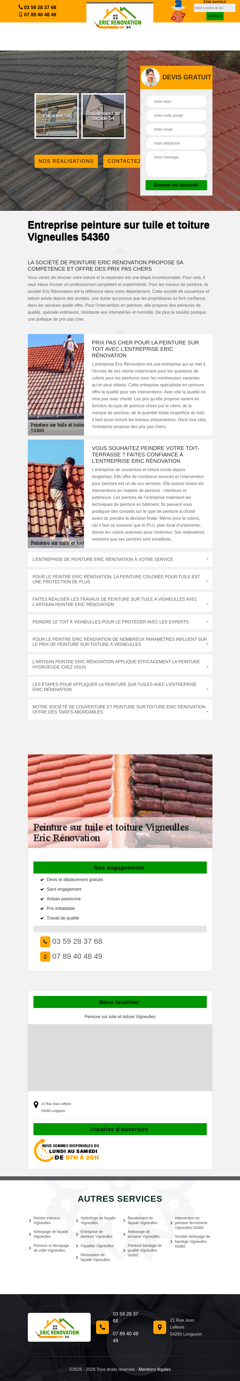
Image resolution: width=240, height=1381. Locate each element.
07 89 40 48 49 (37, 14)
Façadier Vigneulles (95, 1245)
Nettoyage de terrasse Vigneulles (141, 1234)
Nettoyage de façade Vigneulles (48, 1234)
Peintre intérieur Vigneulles (44, 1220)
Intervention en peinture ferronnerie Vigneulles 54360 (189, 1223)
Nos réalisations (66, 161)
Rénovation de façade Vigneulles (93, 1257)
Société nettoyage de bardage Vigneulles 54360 (190, 1241)
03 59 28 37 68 (37, 7)
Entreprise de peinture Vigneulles (94, 1234)
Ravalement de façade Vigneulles (140, 1220)
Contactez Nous (133, 161)
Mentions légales (155, 1369)
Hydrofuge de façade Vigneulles (96, 1220)
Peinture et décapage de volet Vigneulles (49, 1247)
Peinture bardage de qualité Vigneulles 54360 (142, 1250)
